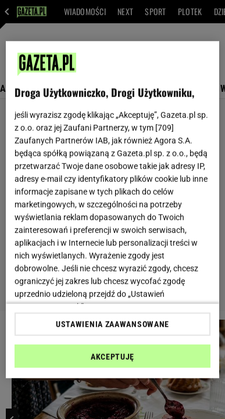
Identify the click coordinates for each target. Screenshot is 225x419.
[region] (113, 209)
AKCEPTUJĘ (112, 356)
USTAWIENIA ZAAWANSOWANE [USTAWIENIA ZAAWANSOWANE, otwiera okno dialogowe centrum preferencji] (112, 324)
